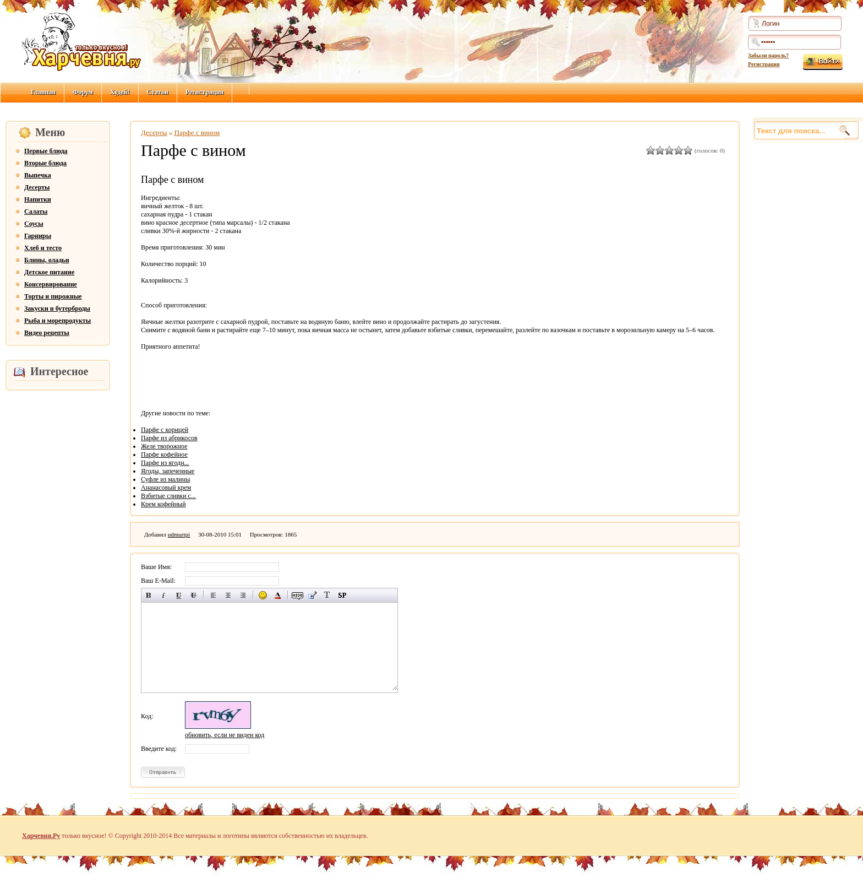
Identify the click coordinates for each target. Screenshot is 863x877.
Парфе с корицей (164, 430)
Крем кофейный (163, 504)
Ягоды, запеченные (167, 471)
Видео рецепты (46, 333)
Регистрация (764, 64)
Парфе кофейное (164, 454)
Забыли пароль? (768, 55)
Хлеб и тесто (43, 248)
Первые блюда (46, 151)
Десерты (37, 187)
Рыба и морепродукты (57, 320)
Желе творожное (164, 446)
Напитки (37, 199)
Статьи (157, 92)
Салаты (35, 211)
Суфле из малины (165, 479)
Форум (83, 92)
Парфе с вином (197, 132)
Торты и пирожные (53, 296)
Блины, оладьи (46, 260)
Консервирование (50, 284)
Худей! (120, 92)
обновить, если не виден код (224, 735)
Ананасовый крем (166, 487)
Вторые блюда (45, 163)
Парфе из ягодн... (165, 463)
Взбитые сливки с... (168, 496)
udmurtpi (179, 534)
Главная (43, 92)
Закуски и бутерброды (57, 308)
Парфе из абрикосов (169, 438)
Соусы (33, 224)
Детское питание (49, 272)
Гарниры (37, 236)
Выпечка (37, 175)
